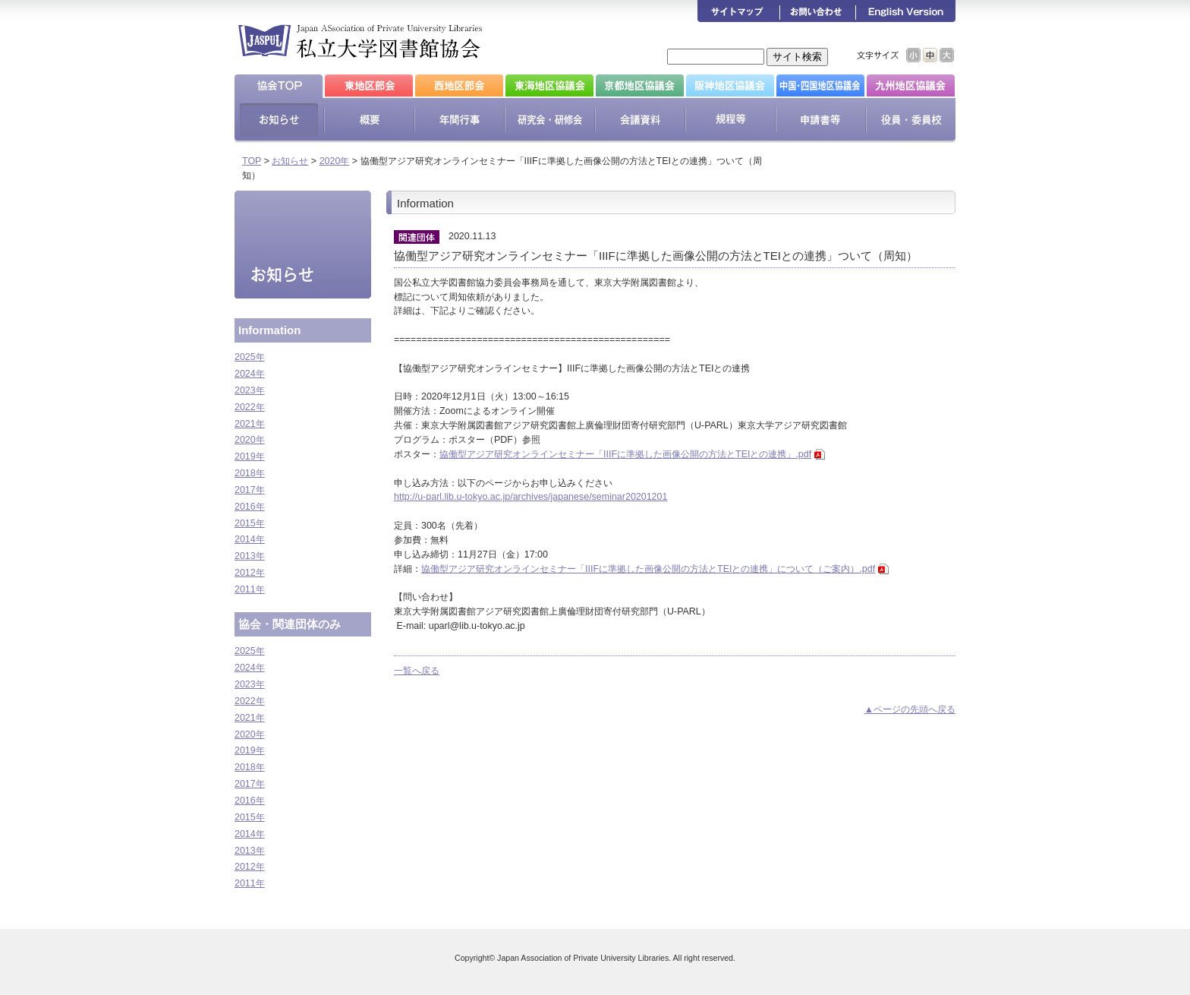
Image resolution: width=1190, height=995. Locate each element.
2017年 (250, 490)
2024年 (250, 373)
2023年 (250, 390)
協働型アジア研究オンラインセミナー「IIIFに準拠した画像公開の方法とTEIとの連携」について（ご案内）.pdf (648, 569)
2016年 (250, 506)
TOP (251, 161)
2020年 (335, 161)
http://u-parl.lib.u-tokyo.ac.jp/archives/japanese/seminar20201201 (530, 496)
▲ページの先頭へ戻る (909, 709)
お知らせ (290, 161)
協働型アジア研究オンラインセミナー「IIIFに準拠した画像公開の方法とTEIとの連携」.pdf (625, 454)
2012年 (250, 572)
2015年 (250, 523)
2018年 (250, 473)
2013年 (250, 556)
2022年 (250, 407)
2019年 (250, 456)
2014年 (250, 539)
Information (269, 330)
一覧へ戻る (416, 670)
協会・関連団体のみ (289, 624)
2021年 (250, 424)
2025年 (250, 357)
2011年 (250, 589)
